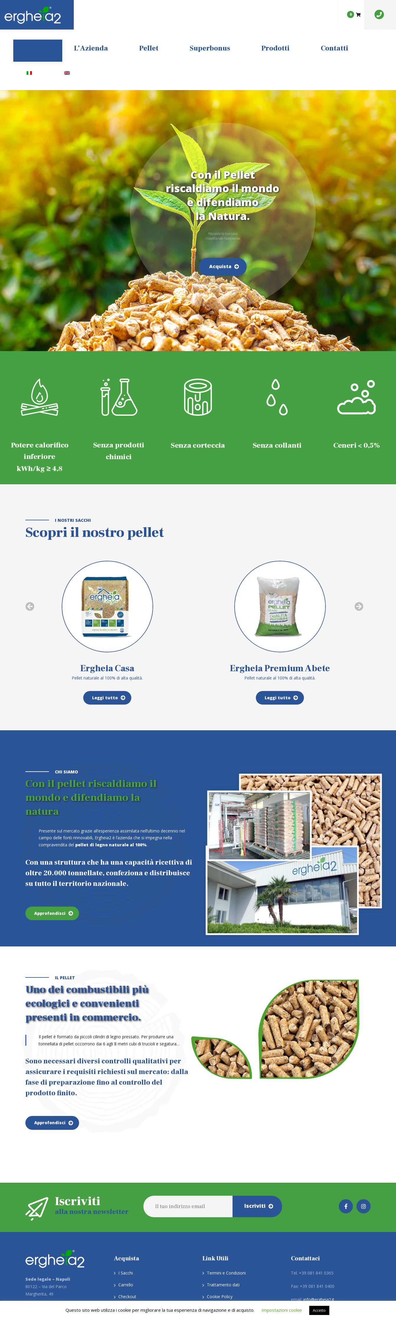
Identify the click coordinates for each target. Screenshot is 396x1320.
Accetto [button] (319, 1310)
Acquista (220, 206)
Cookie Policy (220, 1236)
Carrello (125, 1224)
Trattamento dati (223, 1224)
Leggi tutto (105, 637)
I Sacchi (125, 1212)
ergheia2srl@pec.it (318, 1252)
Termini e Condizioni (226, 1212)
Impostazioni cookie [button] (281, 1310)
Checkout (127, 1236)
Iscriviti (255, 1145)
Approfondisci (50, 852)
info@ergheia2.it (318, 1239)
